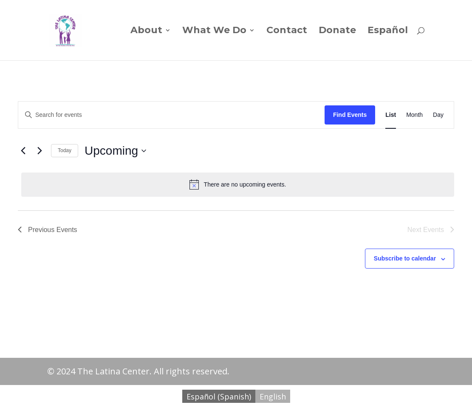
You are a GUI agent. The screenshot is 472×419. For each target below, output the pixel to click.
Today (64, 150)
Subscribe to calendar (405, 258)
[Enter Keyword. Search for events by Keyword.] (171, 115)
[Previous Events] (23, 151)
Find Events (350, 114)
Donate (337, 31)
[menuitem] (387, 43)
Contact (286, 31)
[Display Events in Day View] (438, 115)
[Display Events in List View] (390, 115)
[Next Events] (39, 151)
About (146, 31)
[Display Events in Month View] (414, 115)
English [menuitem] (273, 396)
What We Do (214, 31)
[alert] (237, 184)
